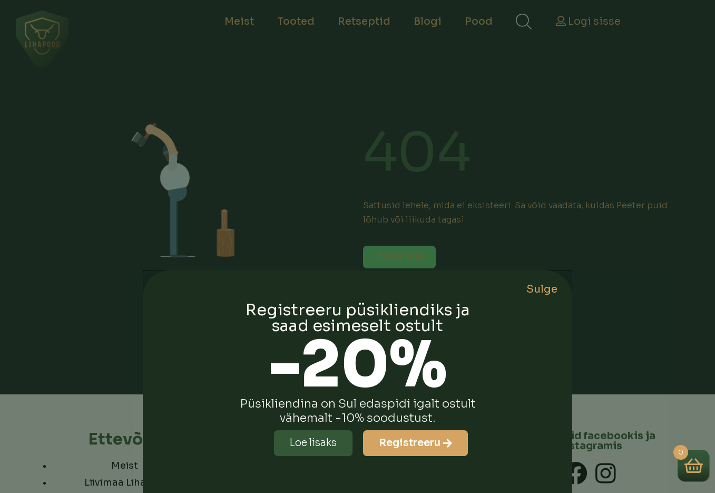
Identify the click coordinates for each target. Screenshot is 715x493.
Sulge (541, 289)
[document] (357, 246)
